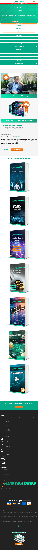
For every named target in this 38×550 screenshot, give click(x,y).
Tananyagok (6, 149)
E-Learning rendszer (17, 149)
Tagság (19, 407)
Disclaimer (5, 472)
